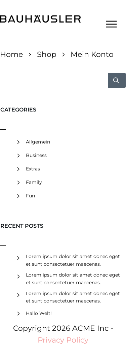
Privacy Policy (63, 340)
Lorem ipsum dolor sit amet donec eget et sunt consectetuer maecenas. (73, 260)
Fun (30, 196)
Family (34, 182)
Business (36, 155)
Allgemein (38, 142)
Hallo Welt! (39, 313)
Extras (33, 169)
